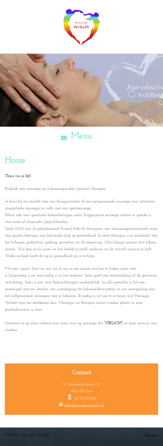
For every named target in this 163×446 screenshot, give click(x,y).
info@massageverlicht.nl (84, 405)
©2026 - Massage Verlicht (27, 435)
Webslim (151, 435)
